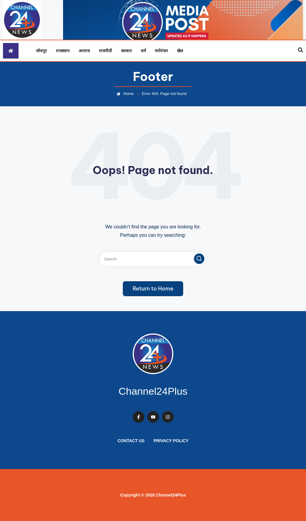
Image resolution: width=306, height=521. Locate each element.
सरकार (126, 50)
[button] (199, 258)
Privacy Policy (171, 440)
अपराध (84, 50)
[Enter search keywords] (153, 258)
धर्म (143, 50)
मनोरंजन (161, 50)
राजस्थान (63, 50)
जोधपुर (41, 50)
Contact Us (131, 440)
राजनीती (105, 50)
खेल (180, 50)
